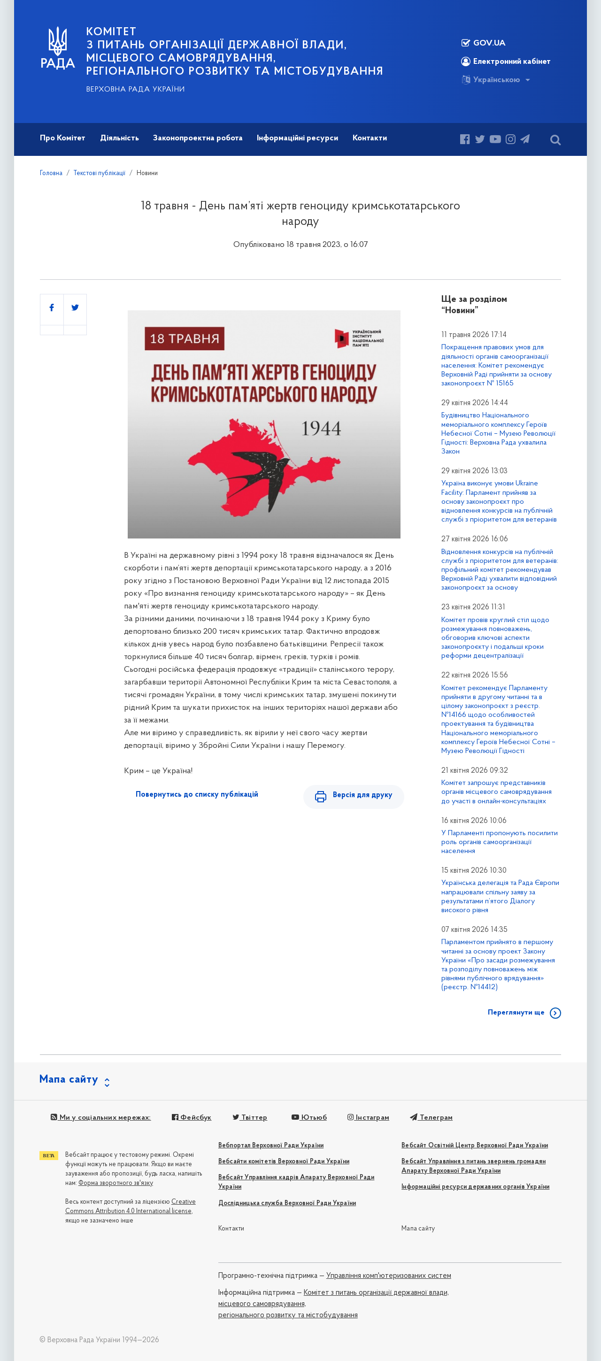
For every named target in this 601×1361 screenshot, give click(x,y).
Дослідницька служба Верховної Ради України (287, 1203)
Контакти (231, 1228)
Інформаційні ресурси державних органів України (475, 1187)
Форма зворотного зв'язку (115, 1183)
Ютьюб (309, 1118)
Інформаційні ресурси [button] (297, 138)
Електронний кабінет (506, 61)
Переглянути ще (516, 1012)
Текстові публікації (99, 173)
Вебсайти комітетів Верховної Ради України (283, 1161)
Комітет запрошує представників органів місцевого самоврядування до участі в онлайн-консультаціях (496, 792)
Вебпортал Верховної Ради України (271, 1145)
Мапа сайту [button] (69, 1079)
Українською (490, 80)
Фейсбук (192, 1118)
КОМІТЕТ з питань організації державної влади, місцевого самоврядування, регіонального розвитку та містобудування (235, 52)
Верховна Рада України (135, 89)
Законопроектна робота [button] (198, 138)
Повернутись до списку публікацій (197, 795)
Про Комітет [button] (62, 138)
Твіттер (249, 1118)
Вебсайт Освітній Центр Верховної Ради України (474, 1145)
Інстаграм (368, 1118)
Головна (51, 173)
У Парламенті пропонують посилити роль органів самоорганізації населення (499, 842)
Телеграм (431, 1118)
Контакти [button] (370, 138)
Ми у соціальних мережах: (101, 1118)
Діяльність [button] (119, 138)
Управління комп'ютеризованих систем (388, 1276)
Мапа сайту (418, 1228)
